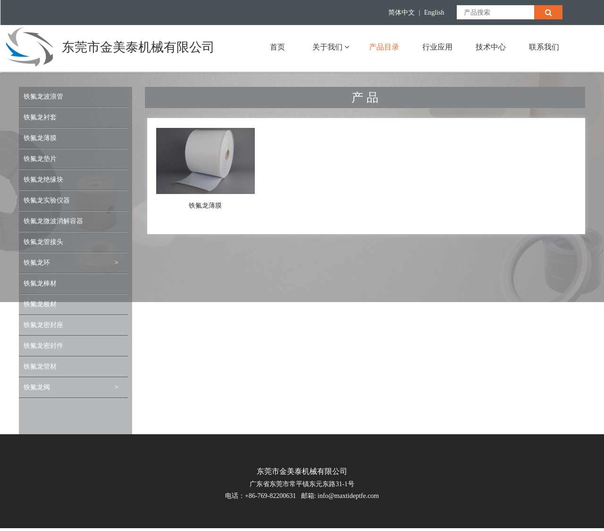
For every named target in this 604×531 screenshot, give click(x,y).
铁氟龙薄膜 (205, 205)
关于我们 (330, 47)
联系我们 (544, 47)
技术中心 (491, 47)
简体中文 (401, 12)
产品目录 (384, 47)
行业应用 (437, 47)
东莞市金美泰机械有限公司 (138, 47)
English (434, 12)
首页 (277, 47)
